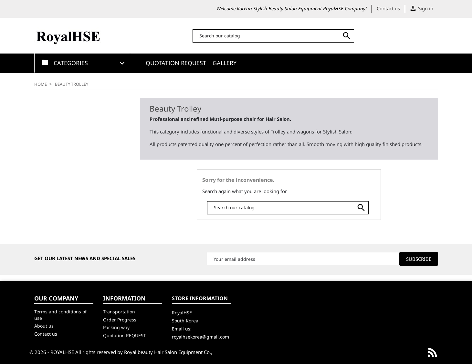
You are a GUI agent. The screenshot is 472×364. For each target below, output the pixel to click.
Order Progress (119, 320)
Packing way (116, 327)
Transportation (119, 312)
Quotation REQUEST (124, 335)
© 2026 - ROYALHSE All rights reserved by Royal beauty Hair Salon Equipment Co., (120, 352)
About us (44, 326)
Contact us (388, 8)
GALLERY (224, 63)
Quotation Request (176, 63)
